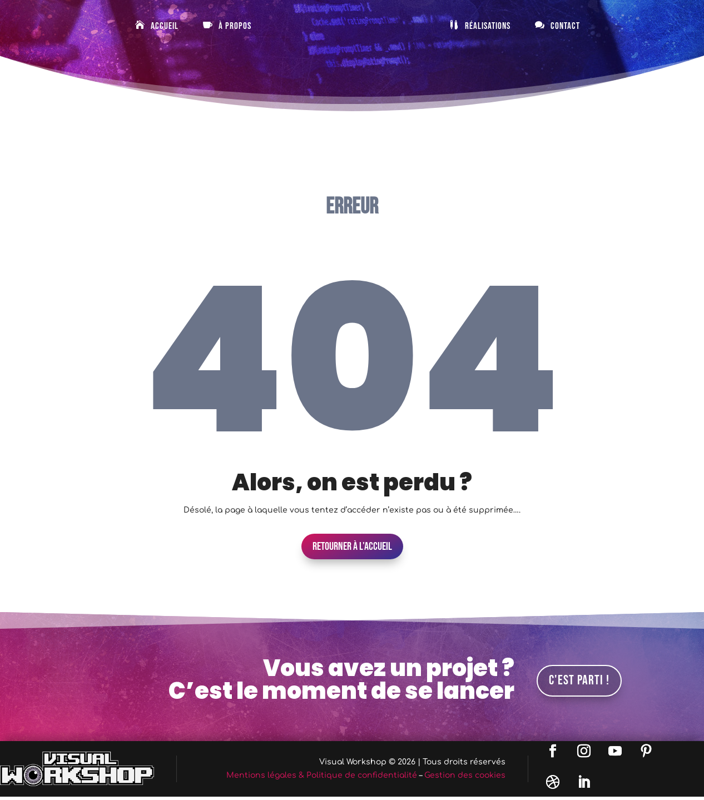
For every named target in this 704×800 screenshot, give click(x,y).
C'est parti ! (579, 680)
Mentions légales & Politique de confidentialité (321, 775)
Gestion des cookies (464, 775)
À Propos (235, 26)
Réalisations (487, 26)
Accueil (165, 26)
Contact (565, 26)
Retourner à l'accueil (352, 546)
